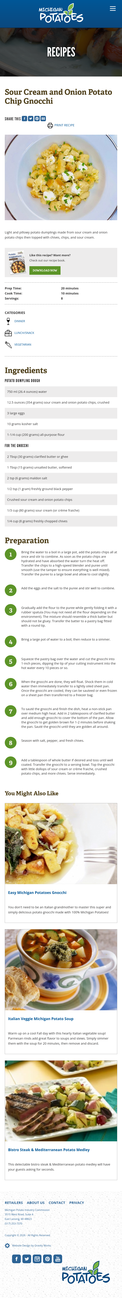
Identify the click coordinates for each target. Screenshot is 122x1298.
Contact (57, 1202)
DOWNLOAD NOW (45, 270)
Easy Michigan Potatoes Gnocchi (37, 892)
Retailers (14, 1202)
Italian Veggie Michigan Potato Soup (41, 1018)
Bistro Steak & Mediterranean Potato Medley (49, 1149)
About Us (35, 1202)
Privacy (76, 1202)
